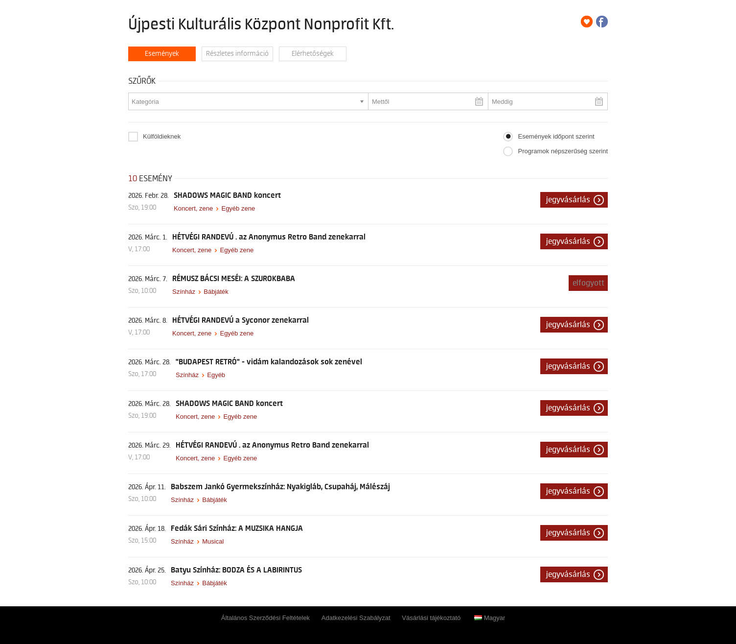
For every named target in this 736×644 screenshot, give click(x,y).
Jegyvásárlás (568, 199)
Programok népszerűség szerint (563, 151)
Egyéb (216, 375)
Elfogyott (588, 283)
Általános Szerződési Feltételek (265, 617)
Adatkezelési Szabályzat (356, 617)
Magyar (489, 617)
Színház (183, 291)
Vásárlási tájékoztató (431, 617)
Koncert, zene (193, 208)
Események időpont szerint (556, 136)
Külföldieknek (162, 136)
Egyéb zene (238, 208)
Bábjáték (216, 291)
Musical (213, 541)
